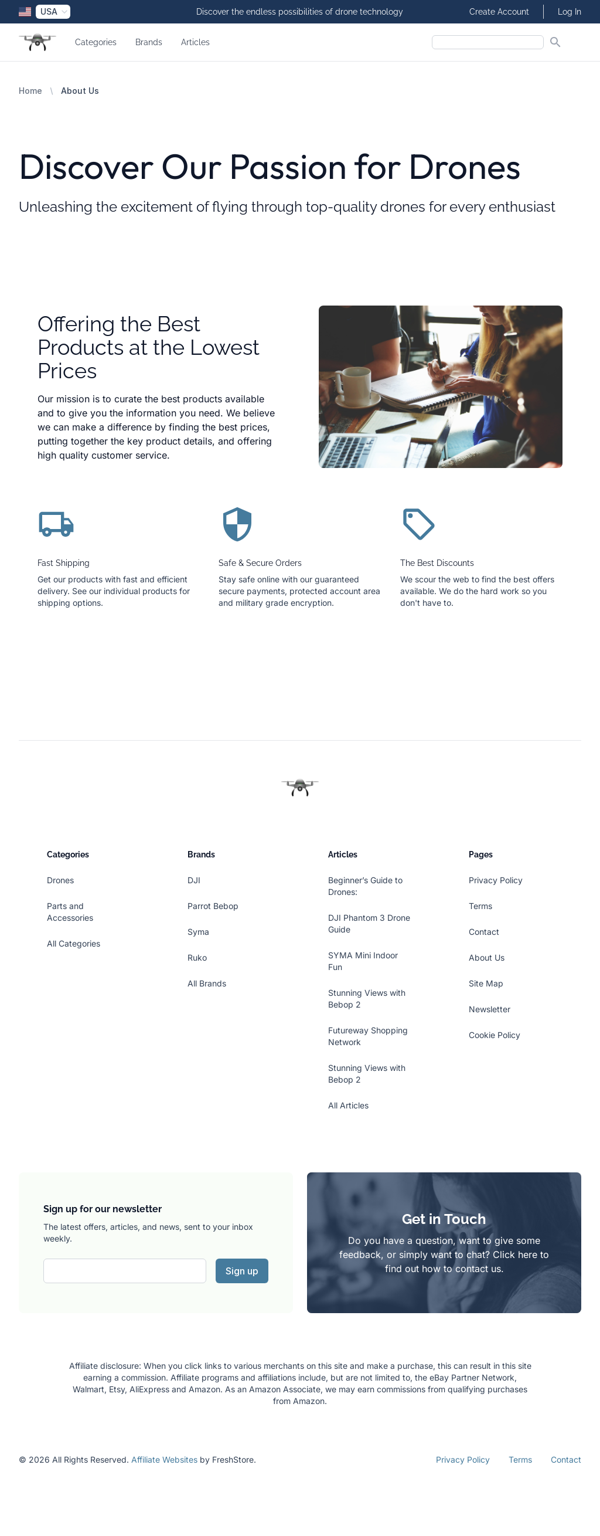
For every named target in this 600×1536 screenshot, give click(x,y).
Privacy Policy (496, 880)
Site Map (486, 983)
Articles (195, 42)
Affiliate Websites (164, 1459)
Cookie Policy (494, 1035)
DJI (194, 880)
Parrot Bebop (213, 906)
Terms (480, 906)
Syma (198, 932)
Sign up (242, 1271)
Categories (96, 42)
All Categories (73, 943)
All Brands (207, 983)
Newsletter (489, 1009)
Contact (484, 932)
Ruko (197, 957)
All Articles (348, 1105)
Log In (569, 11)
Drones (60, 880)
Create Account (499, 11)
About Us (486, 957)
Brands (148, 42)
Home (30, 91)
